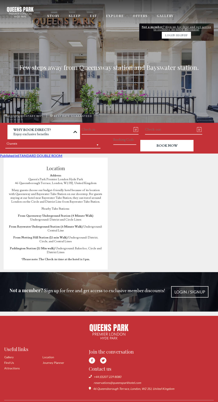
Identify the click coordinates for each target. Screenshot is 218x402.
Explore (115, 16)
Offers (140, 16)
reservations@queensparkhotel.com (117, 383)
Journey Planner (53, 362)
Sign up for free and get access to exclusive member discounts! (109, 292)
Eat (93, 16)
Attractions (12, 368)
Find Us (9, 362)
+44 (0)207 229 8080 (107, 377)
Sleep (75, 16)
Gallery (165, 16)
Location (48, 357)
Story (53, 16)
